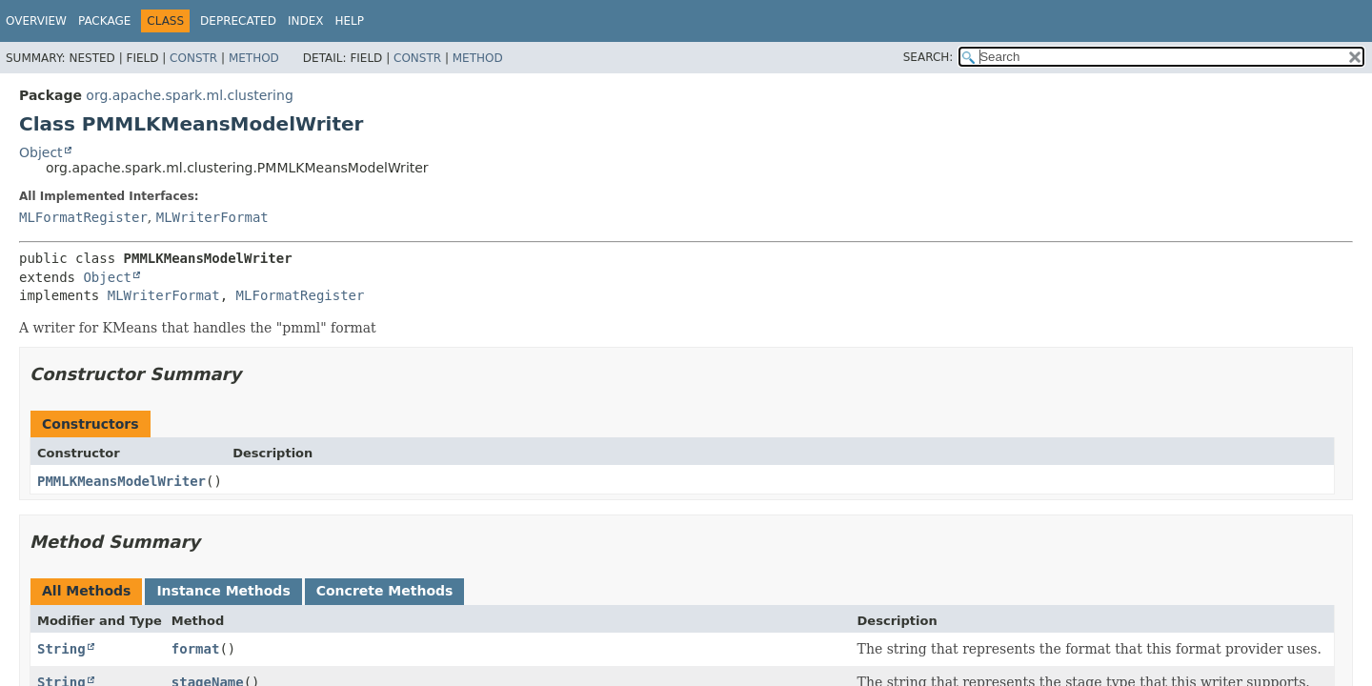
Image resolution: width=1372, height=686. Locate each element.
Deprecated (238, 21)
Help (349, 21)
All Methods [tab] (86, 590)
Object (41, 152)
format (196, 648)
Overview (36, 21)
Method (254, 58)
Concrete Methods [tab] (385, 590)
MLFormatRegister (83, 217)
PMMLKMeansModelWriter (121, 481)
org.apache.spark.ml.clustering (189, 95)
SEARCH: (928, 57)
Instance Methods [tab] (223, 590)
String (61, 648)
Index (306, 21)
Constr (193, 58)
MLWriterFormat (212, 217)
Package (104, 21)
